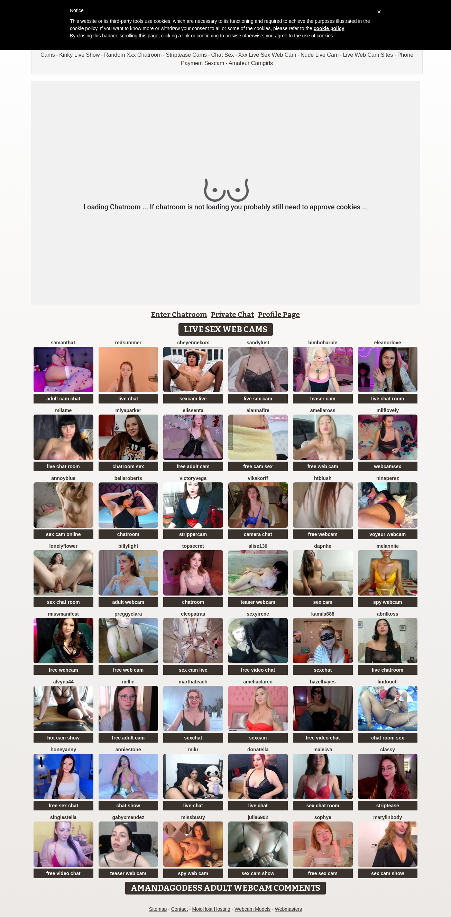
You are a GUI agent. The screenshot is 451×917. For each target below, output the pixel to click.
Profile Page (279, 314)
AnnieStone (128, 749)
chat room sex (387, 738)
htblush (323, 478)
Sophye (322, 817)
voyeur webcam (387, 534)
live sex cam (257, 398)
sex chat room (63, 602)
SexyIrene (258, 614)
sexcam (258, 738)
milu (193, 749)
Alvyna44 (63, 681)
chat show (128, 805)
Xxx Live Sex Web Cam (267, 55)
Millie (128, 681)
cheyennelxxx (193, 342)
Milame (63, 410)
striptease (387, 805)
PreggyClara (128, 614)
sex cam (322, 602)
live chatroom (387, 670)
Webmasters (288, 909)
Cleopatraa (193, 614)
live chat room (387, 398)
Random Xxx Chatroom (133, 55)
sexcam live (193, 398)
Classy (387, 749)
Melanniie (387, 546)
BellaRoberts (128, 478)
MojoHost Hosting (211, 909)
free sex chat (63, 805)
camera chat (258, 534)
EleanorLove (387, 342)
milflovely (387, 410)
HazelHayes (323, 681)
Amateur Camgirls (251, 63)
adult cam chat (63, 398)
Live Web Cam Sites (368, 55)
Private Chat (232, 314)
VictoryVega (193, 478)
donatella (257, 749)
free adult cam (193, 466)
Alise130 (258, 546)
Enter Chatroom (179, 314)
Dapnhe (322, 546)
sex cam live (193, 670)
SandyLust (258, 342)
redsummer (128, 342)
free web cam (322, 466)
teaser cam (322, 398)
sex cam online (63, 534)
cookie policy (329, 28)
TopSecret (193, 546)
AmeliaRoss (322, 410)
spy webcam (387, 602)
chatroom (128, 534)
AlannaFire (258, 410)
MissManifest (63, 614)
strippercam (193, 534)
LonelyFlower (63, 546)
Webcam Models (252, 909)
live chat (258, 805)
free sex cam (323, 873)
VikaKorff (258, 478)
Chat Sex (222, 55)
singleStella (63, 817)
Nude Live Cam (320, 55)
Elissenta (193, 410)
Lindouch (388, 681)
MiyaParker (128, 410)
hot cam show (63, 738)
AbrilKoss (387, 614)
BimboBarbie (322, 342)
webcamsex (387, 466)
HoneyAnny (63, 749)
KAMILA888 (322, 614)
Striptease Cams (186, 55)
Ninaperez (387, 478)
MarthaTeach (193, 681)
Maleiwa (322, 749)
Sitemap (158, 909)
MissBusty (193, 817)
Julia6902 (258, 817)
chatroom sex (128, 466)
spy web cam (193, 873)
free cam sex (258, 466)
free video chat (258, 670)
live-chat (128, 398)
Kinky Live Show (79, 55)
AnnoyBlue (63, 478)
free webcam (323, 534)
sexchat (323, 670)
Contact (179, 909)
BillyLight (128, 546)
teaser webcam (258, 602)
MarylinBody (387, 817)
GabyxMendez (128, 817)
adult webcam (128, 602)
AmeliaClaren (258, 681)
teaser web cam (128, 873)
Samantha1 (63, 342)
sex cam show (257, 873)
